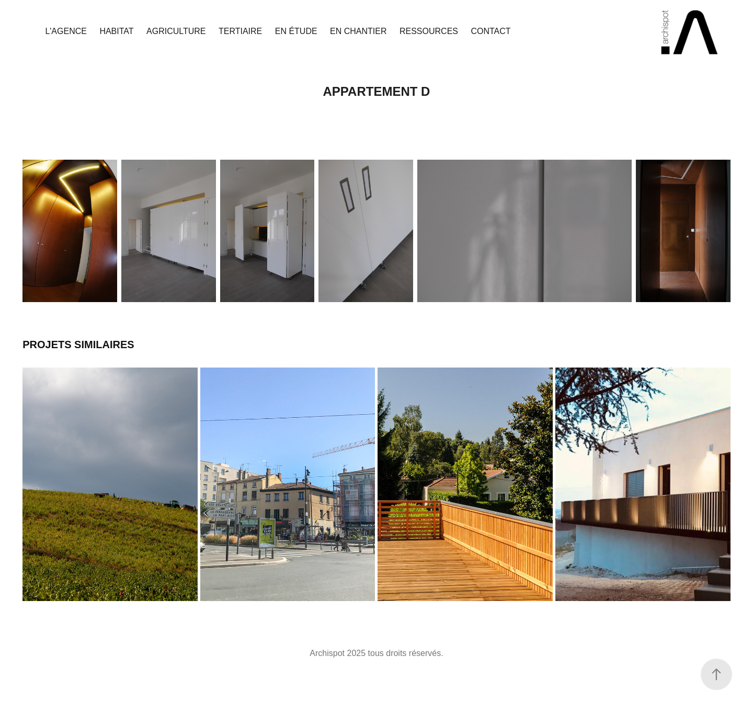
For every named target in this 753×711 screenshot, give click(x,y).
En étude (296, 31)
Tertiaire (240, 31)
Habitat (116, 31)
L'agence (66, 31)
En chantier (358, 31)
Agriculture (176, 31)
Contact (490, 31)
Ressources (429, 31)
